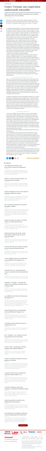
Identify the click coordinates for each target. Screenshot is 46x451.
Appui (42, 436)
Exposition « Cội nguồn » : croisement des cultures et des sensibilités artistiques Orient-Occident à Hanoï (16, 284)
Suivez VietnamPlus (30, 158)
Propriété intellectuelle (25, 436)
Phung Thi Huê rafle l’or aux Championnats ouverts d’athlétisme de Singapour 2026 (15, 311)
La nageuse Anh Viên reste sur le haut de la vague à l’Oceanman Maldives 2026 (15, 373)
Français (29, 0)
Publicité (37, 438)
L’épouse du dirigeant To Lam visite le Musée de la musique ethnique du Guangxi (16, 192)
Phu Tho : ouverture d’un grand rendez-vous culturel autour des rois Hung (16, 179)
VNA (26, 438)
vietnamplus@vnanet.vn (28, 445)
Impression (1, 29)
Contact (41, 438)
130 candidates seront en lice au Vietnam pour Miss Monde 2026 (16, 296)
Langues (23, 438)
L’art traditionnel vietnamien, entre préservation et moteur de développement (15, 166)
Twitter (1, 26)
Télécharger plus (23, 425)
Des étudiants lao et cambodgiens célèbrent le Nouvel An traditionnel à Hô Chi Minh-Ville (16, 414)
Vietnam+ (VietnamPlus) (12, 1)
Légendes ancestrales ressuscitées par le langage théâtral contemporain (15, 401)
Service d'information (32, 438)
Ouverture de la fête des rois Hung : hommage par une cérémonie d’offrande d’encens (16, 247)
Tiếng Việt (23, 0)
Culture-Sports (8, 3)
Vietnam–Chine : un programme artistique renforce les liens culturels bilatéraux (15, 347)
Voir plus (8, 163)
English (26, 0)
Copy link (1, 31)
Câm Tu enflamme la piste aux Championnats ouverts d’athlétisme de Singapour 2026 (16, 259)
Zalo (1, 21)
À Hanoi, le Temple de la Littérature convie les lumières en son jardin (16, 359)
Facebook (1, 23)
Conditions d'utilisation (33, 436)
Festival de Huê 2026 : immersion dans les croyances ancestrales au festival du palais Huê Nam (16, 271)
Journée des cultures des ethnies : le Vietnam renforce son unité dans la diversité (16, 220)
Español (33, 0)
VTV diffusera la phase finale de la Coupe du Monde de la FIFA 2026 (15, 324)
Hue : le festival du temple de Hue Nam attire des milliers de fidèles (16, 205)
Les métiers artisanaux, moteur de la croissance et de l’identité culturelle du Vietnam (16, 388)
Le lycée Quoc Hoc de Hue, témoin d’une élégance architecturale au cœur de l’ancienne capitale (15, 234)
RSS (39, 436)
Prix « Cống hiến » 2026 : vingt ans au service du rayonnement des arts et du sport (16, 335)
